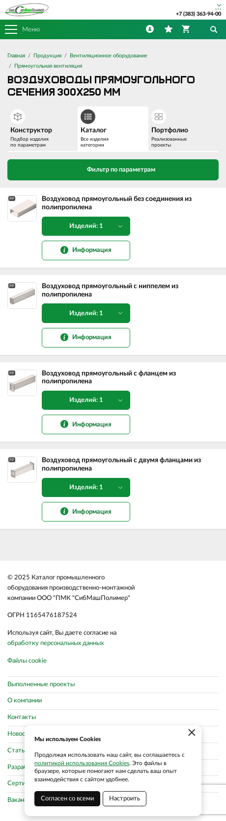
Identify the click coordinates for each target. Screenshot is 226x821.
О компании (24, 700)
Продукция (47, 55)
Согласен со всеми (67, 799)
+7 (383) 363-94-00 (198, 14)
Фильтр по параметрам (113, 169)
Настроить (124, 799)
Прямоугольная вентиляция (48, 66)
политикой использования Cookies (81, 763)
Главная (16, 55)
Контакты (21, 717)
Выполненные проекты (41, 684)
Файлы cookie (27, 661)
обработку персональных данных (55, 643)
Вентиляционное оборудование (108, 55)
